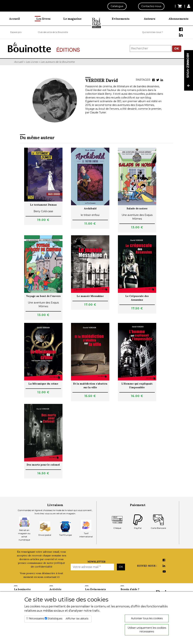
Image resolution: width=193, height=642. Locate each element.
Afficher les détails (77, 618)
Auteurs (149, 18)
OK (176, 48)
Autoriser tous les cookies (147, 618)
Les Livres (32, 61)
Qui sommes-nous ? (152, 32)
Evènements (120, 18)
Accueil (14, 18)
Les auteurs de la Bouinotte (57, 61)
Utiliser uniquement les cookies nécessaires (146, 629)
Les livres (43, 18)
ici (58, 577)
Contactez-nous (151, 6)
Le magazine (72, 18)
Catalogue (117, 6)
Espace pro (15, 32)
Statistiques (55, 618)
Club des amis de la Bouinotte (53, 32)
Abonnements (178, 18)
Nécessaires (36, 618)
